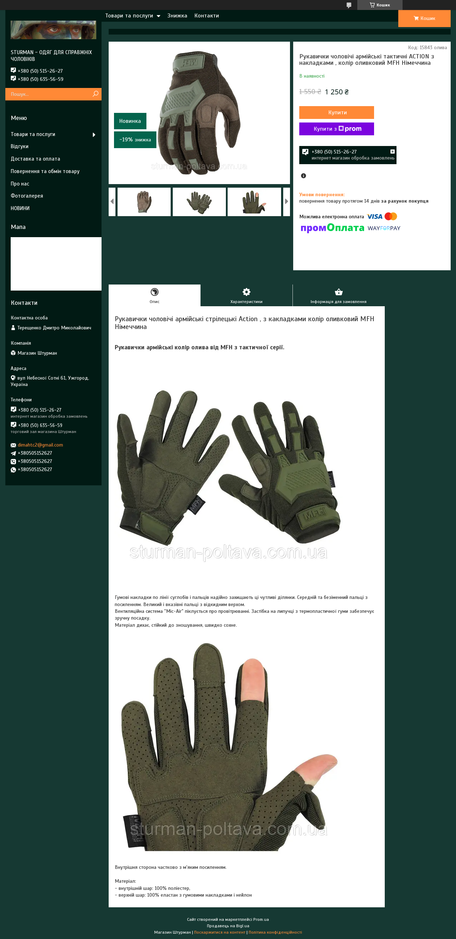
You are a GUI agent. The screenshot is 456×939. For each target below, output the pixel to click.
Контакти (207, 15)
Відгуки (19, 146)
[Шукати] (95, 94)
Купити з (338, 128)
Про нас (20, 184)
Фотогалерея (27, 196)
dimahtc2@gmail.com (40, 445)
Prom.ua (261, 919)
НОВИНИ (20, 208)
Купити (337, 112)
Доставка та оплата (35, 159)
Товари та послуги (129, 15)
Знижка (177, 15)
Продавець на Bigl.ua (228, 925)
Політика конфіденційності (275, 932)
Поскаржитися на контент (219, 932)
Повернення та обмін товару (45, 171)
